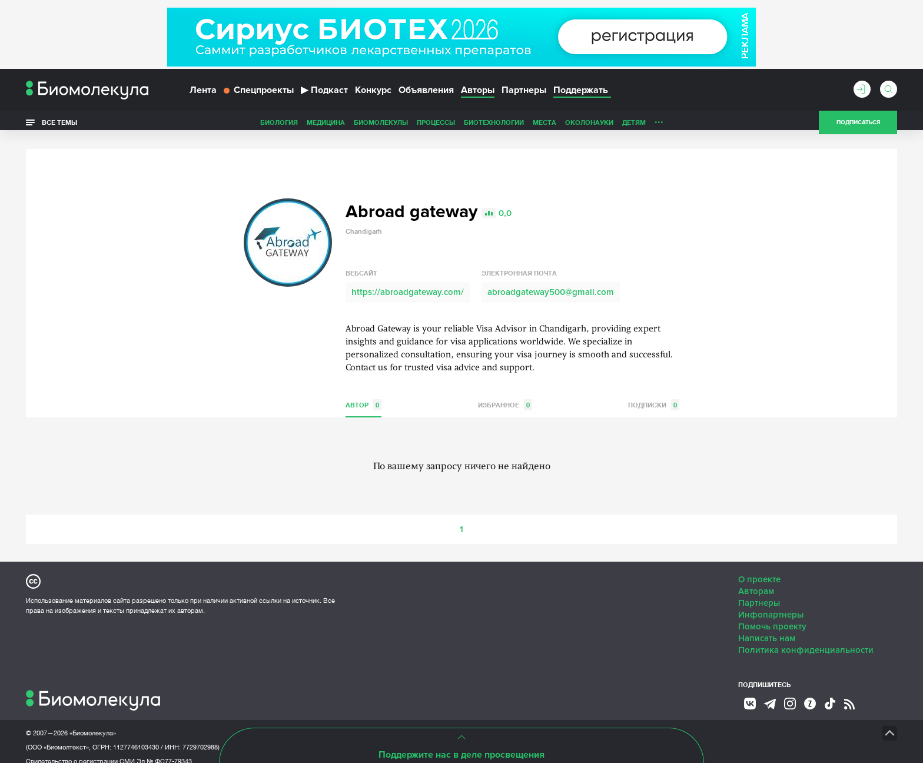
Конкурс (373, 93)
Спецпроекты (259, 93)
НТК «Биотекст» (441, 721)
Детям (551, 126)
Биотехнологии (411, 126)
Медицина (243, 126)
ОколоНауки (506, 126)
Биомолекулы (298, 126)
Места (461, 126)
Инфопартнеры (771, 603)
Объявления (426, 93)
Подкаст (324, 93)
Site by (293, 721)
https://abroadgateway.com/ (407, 281)
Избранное (505, 393)
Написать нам (766, 627)
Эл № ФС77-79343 (164, 750)
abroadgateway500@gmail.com (550, 281)
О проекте (759, 568)
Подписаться (858, 126)
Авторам (756, 580)
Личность (590, 126)
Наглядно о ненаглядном (697, 126)
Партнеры (524, 93)
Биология (196, 126)
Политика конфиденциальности (806, 638)
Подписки (653, 393)
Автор (363, 393)
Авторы (477, 93)
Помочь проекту (772, 615)
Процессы (353, 126)
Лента (203, 93)
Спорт (628, 126)
